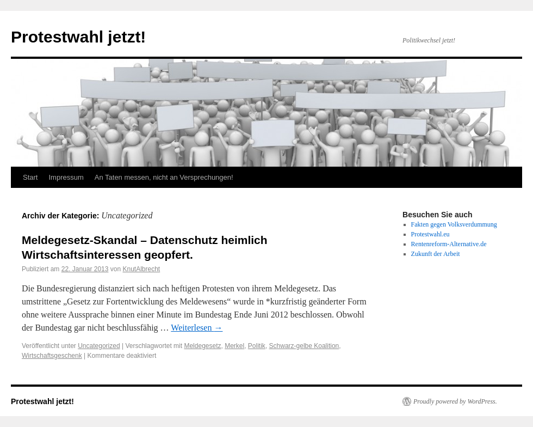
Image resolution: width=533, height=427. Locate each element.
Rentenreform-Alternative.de (449, 244)
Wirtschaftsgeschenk (52, 355)
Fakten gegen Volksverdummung (454, 224)
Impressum (65, 177)
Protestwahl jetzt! (78, 37)
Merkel (234, 346)
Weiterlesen (196, 327)
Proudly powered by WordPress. (455, 401)
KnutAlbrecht (141, 269)
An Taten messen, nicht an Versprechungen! (164, 177)
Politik (256, 346)
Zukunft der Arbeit (435, 254)
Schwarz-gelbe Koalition (304, 346)
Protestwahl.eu (430, 234)
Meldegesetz (202, 346)
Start (30, 177)
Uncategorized (99, 346)
